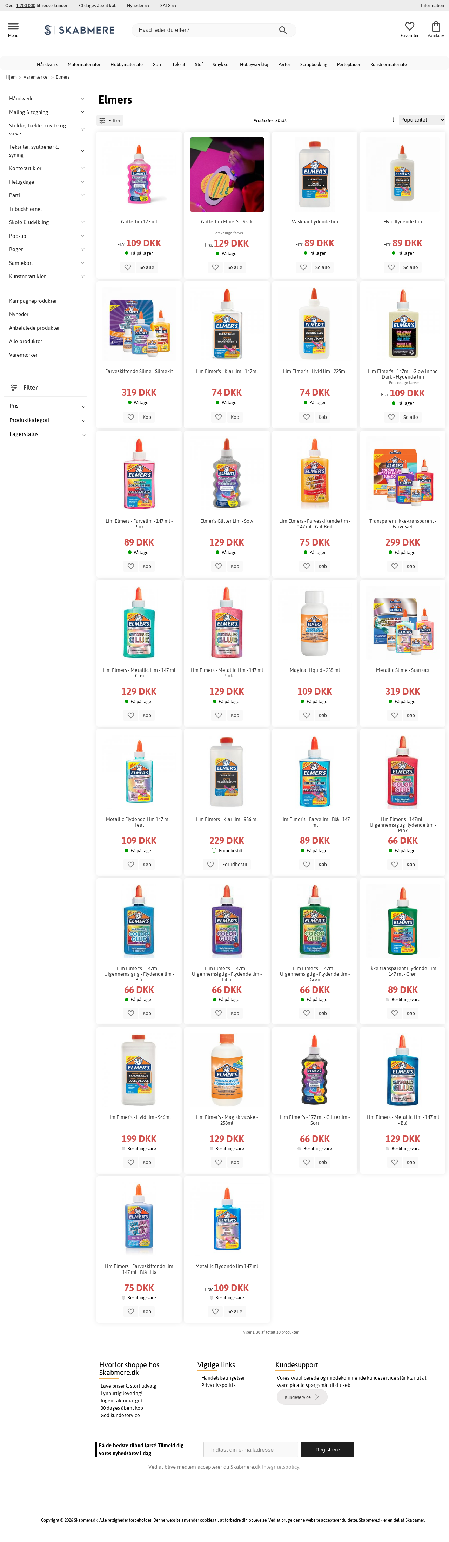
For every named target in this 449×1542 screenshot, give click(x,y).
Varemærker (23, 355)
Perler (284, 64)
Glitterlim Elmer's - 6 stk (227, 222)
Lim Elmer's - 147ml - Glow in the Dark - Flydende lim (403, 374)
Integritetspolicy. (281, 1466)
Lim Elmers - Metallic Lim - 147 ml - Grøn (139, 673)
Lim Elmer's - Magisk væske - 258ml (227, 1120)
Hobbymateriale (126, 64)
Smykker (221, 64)
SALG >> (168, 5)
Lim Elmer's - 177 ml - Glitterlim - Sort (315, 1120)
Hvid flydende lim (402, 222)
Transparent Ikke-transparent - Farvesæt (402, 523)
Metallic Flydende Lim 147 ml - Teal (139, 822)
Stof (199, 64)
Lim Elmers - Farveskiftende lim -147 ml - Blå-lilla (139, 1269)
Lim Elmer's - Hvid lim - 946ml (139, 1117)
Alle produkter (25, 341)
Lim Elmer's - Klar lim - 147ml (227, 371)
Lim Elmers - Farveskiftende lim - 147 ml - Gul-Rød (314, 523)
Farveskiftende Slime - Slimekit (139, 371)
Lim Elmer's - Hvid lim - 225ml (315, 371)
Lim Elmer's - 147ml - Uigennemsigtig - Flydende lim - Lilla (227, 974)
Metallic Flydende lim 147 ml (226, 1266)
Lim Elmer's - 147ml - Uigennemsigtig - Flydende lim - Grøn (315, 974)
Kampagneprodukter (33, 301)
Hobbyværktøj (254, 64)
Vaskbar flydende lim (315, 222)
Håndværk (47, 64)
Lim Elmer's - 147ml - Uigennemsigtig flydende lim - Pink (403, 824)
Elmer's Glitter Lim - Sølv (226, 521)
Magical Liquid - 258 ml (315, 670)
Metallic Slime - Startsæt (403, 670)
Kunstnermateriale (388, 64)
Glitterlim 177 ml (139, 222)
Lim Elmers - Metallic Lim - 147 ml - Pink (226, 673)
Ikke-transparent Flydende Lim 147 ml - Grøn (402, 971)
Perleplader (349, 64)
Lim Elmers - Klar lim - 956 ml (227, 819)
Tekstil (178, 64)
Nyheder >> (138, 5)
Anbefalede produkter (34, 328)
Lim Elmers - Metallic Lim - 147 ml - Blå (403, 1120)
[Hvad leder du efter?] (214, 30)
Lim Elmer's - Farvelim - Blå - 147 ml (315, 822)
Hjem (11, 77)
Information (432, 5)
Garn (157, 64)
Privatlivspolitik (218, 1385)
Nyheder (18, 314)
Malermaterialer (84, 64)
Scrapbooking (313, 64)
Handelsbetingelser (223, 1378)
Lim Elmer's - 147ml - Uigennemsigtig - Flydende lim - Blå (139, 974)
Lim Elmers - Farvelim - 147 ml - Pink (139, 523)
